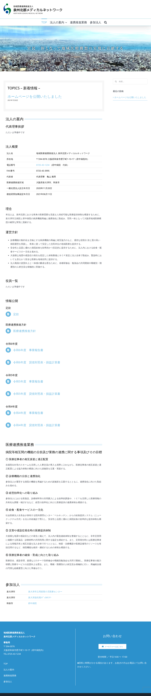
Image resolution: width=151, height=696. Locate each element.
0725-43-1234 (42, 164)
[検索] (116, 81)
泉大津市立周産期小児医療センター (45, 591)
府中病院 (32, 603)
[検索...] (130, 81)
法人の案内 (9, 669)
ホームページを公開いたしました (35, 96)
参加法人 (8, 681)
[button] (105, 22)
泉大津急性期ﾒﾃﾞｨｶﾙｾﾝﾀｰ (40, 597)
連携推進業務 (10, 675)
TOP (6, 663)
